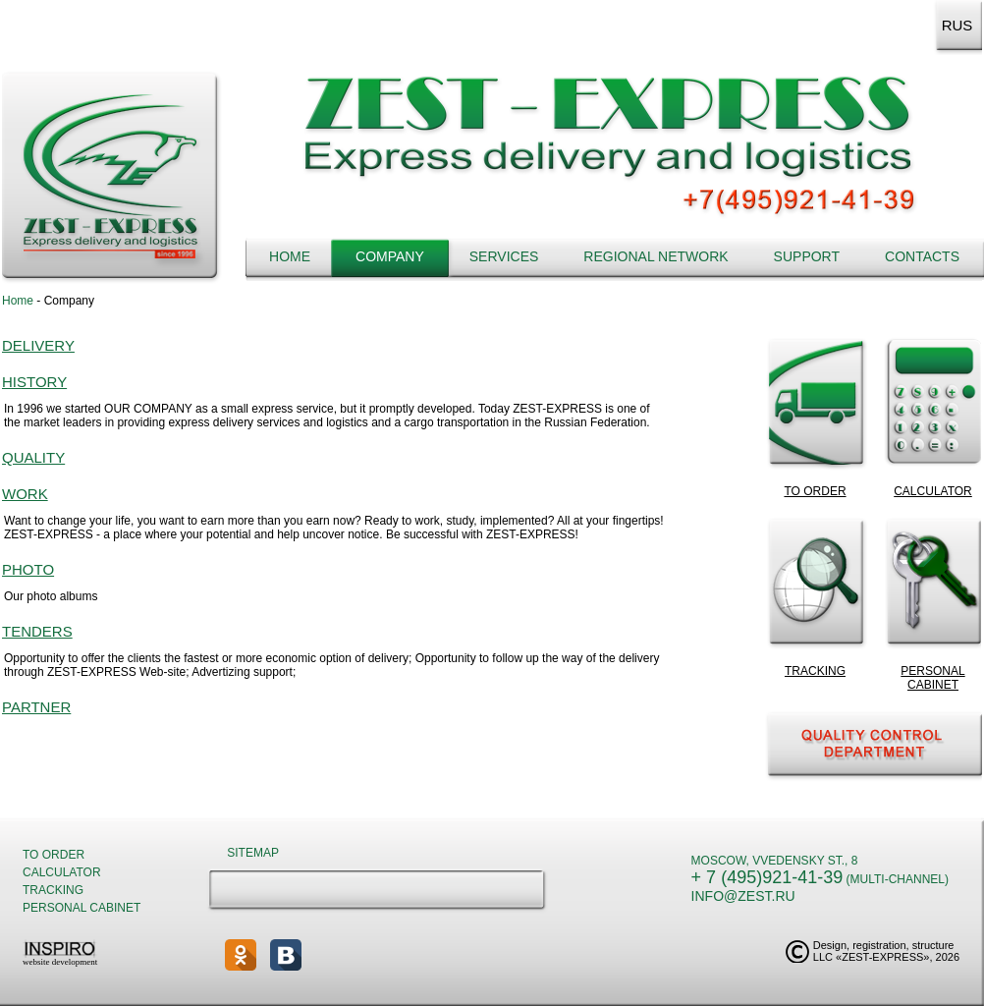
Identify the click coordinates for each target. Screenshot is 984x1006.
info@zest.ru (743, 896)
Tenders (37, 631)
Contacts (922, 256)
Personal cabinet (81, 908)
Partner (36, 707)
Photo (28, 569)
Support (807, 256)
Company (389, 256)
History (34, 381)
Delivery (38, 345)
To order (53, 855)
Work (25, 493)
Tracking (53, 890)
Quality (33, 457)
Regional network (655, 256)
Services (504, 256)
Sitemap (253, 853)
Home (289, 256)
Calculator (62, 872)
